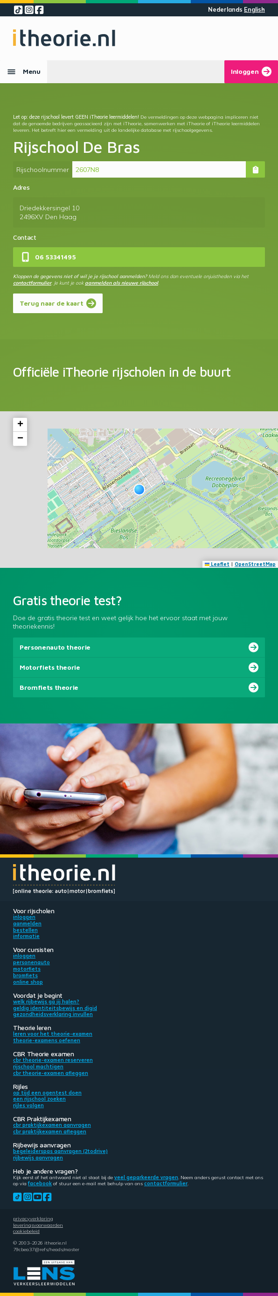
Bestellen (25, 930)
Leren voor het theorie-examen (52, 1034)
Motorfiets (27, 969)
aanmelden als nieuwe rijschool (121, 282)
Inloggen (24, 917)
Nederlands (225, 10)
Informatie (26, 936)
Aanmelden (27, 923)
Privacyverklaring (33, 1218)
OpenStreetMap (255, 564)
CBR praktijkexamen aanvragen (52, 1125)
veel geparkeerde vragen (146, 1177)
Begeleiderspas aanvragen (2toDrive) (60, 1151)
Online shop (28, 982)
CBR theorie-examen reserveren (53, 1060)
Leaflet (217, 564)
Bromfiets (25, 975)
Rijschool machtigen (38, 1066)
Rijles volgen (28, 1105)
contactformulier (32, 282)
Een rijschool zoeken (39, 1099)
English (254, 10)
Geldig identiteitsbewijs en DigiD (55, 1008)
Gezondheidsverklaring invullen (53, 1014)
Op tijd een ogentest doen (47, 1092)
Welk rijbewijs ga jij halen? (46, 1001)
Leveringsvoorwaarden (38, 1225)
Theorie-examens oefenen (46, 1040)
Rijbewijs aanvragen (38, 1157)
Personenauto (31, 962)
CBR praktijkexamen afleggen (49, 1131)
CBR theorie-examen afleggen (50, 1073)
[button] (139, 489)
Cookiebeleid (26, 1231)
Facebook (40, 1183)
